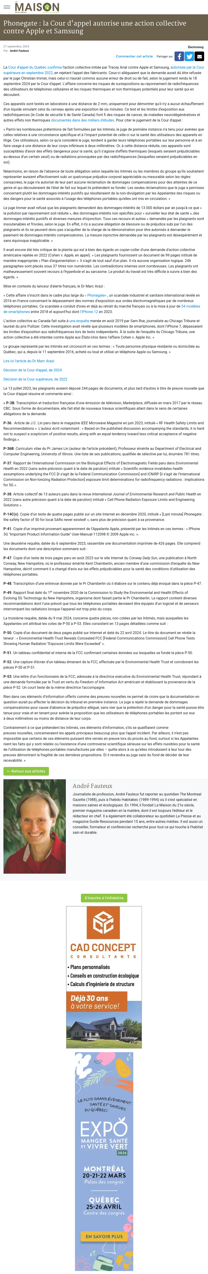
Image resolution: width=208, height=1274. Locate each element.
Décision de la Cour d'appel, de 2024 (32, 370)
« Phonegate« (96, 295)
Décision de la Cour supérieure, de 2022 (35, 379)
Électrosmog (195, 47)
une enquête (79, 321)
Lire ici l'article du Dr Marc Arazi (28, 361)
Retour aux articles (26, 771)
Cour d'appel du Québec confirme (35, 67)
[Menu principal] (6, 7)
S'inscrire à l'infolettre (104, 898)
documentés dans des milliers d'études (82, 120)
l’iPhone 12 (89, 312)
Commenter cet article (134, 56)
